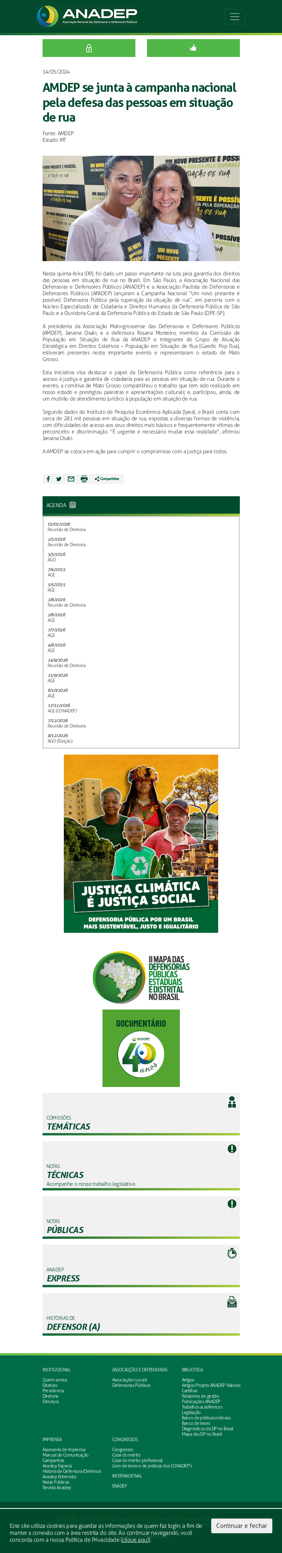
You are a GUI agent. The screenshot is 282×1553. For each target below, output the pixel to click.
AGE (51, 575)
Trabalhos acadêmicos (202, 1407)
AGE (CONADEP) (62, 711)
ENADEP (119, 1486)
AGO (52, 559)
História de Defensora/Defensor (72, 1471)
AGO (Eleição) (60, 741)
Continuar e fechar (241, 1525)
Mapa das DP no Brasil (202, 1434)
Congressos (125, 1439)
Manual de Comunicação (66, 1455)
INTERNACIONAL (127, 1476)
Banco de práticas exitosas (206, 1418)
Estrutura (51, 1401)
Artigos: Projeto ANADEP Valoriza (211, 1385)
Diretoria (50, 1396)
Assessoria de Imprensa (64, 1449)
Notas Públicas (56, 1482)
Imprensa (52, 1439)
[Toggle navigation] (235, 16)
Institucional (57, 1369)
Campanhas (53, 1460)
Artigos (188, 1380)
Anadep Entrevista (59, 1476)
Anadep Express (57, 1466)
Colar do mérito (126, 1455)
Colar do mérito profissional (137, 1460)
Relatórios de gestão (200, 1396)
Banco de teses (196, 1423)
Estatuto (50, 1385)
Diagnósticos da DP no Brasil (207, 1428)
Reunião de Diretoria (67, 529)
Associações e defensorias (139, 1369)
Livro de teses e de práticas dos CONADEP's (152, 1466)
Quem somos (55, 1380)
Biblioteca (192, 1369)
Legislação (191, 1412)
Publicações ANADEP (201, 1401)
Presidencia (53, 1390)
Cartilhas (189, 1390)
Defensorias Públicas (131, 1385)
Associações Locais (129, 1380)
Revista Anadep (57, 1487)
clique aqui (135, 1539)
